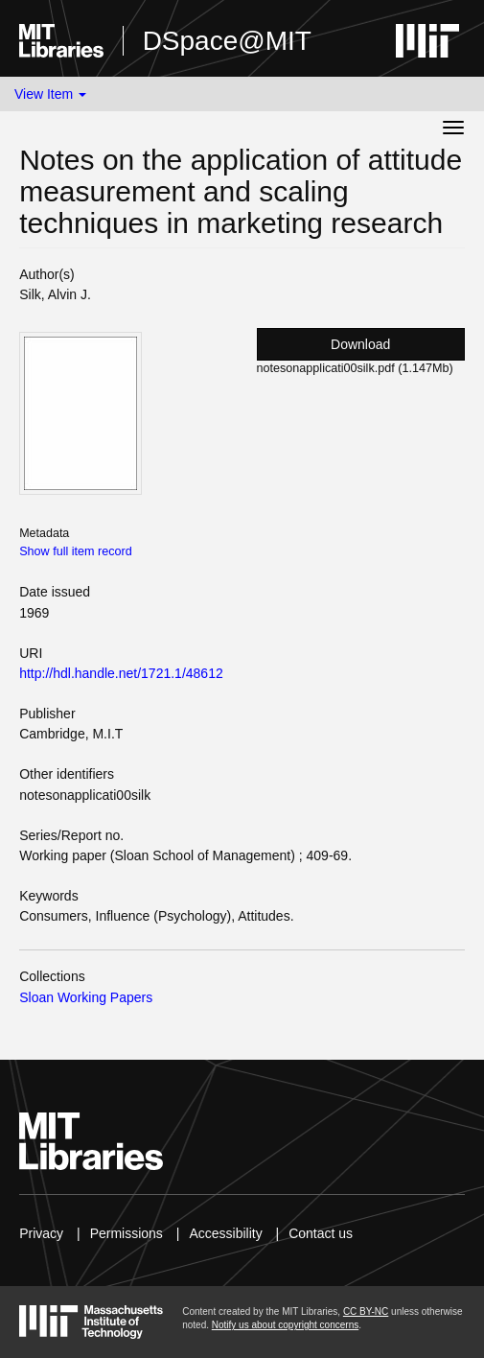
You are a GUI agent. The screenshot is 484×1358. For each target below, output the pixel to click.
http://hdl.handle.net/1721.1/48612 (121, 673)
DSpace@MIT (227, 41)
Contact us (320, 1233)
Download (360, 344)
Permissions (126, 1233)
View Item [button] (50, 94)
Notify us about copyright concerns (285, 1325)
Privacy (41, 1233)
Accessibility (225, 1233)
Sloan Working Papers (85, 997)
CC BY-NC (365, 1311)
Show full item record (75, 551)
